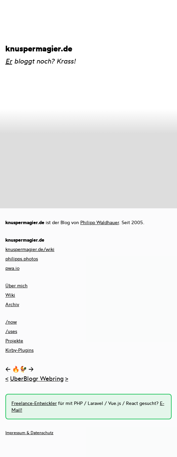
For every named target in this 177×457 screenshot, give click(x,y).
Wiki (10, 295)
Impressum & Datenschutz (29, 432)
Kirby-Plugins (19, 350)
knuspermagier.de (38, 48)
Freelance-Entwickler (34, 403)
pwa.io (12, 268)
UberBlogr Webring (36, 378)
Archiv (12, 304)
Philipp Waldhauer (99, 222)
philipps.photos (21, 258)
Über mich (16, 285)
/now (11, 322)
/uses (11, 331)
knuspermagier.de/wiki (29, 249)
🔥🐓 (19, 369)
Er (8, 61)
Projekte (14, 340)
